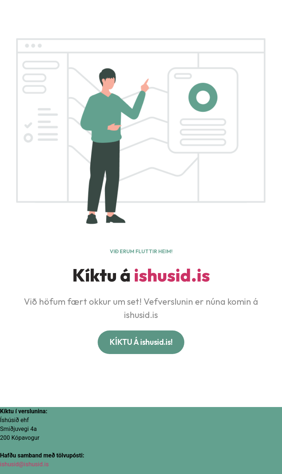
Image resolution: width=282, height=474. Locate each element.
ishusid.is (172, 275)
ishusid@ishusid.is (24, 464)
